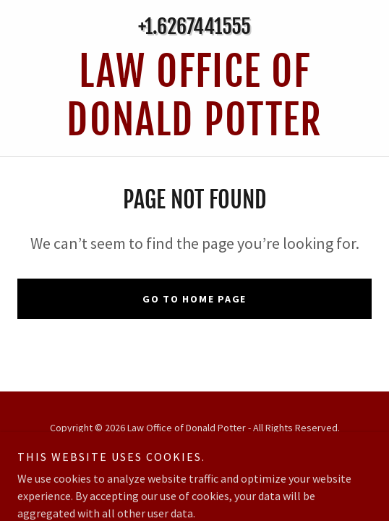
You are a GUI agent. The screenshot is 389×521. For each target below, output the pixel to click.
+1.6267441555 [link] (194, 26)
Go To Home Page (194, 298)
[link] (194, 96)
